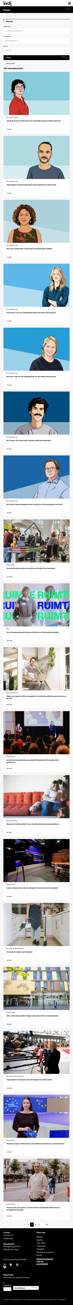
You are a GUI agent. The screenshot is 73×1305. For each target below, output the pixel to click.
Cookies (55, 1299)
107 (47, 1224)
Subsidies (40, 1249)
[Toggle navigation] (69, 3)
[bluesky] (4, 1267)
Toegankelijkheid (61, 1299)
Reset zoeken (10, 63)
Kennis (39, 1255)
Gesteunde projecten (45, 1252)
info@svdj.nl (8, 1238)
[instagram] (4, 1265)
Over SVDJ (41, 1243)
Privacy (50, 1299)
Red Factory (45, 1299)
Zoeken (8, 58)
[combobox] (35, 41)
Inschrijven (20, 1288)
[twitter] (11, 1265)
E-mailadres (7, 1284)
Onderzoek (41, 1246)
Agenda (39, 1240)
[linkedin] (17, 1265)
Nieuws (39, 1237)
